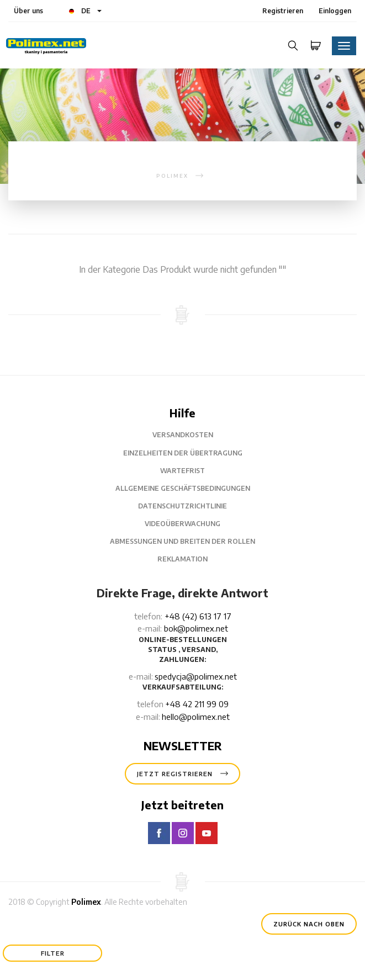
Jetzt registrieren (182, 773)
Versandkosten (182, 435)
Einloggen (335, 11)
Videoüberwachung (182, 523)
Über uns (28, 11)
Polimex (86, 901)
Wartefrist (182, 470)
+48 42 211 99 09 (197, 704)
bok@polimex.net (196, 628)
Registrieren (282, 11)
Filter (53, 953)
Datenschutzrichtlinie (182, 506)
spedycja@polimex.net (196, 676)
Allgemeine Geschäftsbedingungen (182, 488)
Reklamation (182, 559)
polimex (172, 176)
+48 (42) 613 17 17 (198, 616)
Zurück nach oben (309, 923)
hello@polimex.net (196, 717)
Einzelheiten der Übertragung (182, 453)
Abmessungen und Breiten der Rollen (182, 541)
